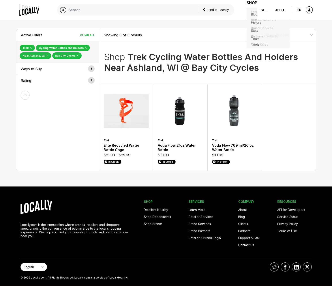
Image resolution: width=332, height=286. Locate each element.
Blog (241, 217)
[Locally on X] (307, 266)
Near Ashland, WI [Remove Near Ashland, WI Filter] (35, 55)
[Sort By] (289, 35)
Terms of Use (287, 231)
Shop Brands (153, 224)
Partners (244, 231)
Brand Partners (199, 231)
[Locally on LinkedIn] (296, 266)
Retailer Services (201, 217)
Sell (264, 10)
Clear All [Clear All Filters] (87, 35)
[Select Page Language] (34, 267)
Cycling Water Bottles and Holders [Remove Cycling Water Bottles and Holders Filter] (63, 48)
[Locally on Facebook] (285, 266)
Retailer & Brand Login (205, 238)
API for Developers (291, 210)
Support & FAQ (249, 238)
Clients (243, 224)
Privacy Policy (287, 224)
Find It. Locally (210, 10)
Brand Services (200, 224)
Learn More (197, 210)
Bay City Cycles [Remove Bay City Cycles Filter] (67, 55)
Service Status (287, 217)
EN (299, 10)
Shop (249, 10)
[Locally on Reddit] (274, 266)
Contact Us (246, 245)
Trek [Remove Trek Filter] (27, 48)
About (280, 10)
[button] (57, 69)
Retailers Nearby (156, 210)
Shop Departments (157, 217)
